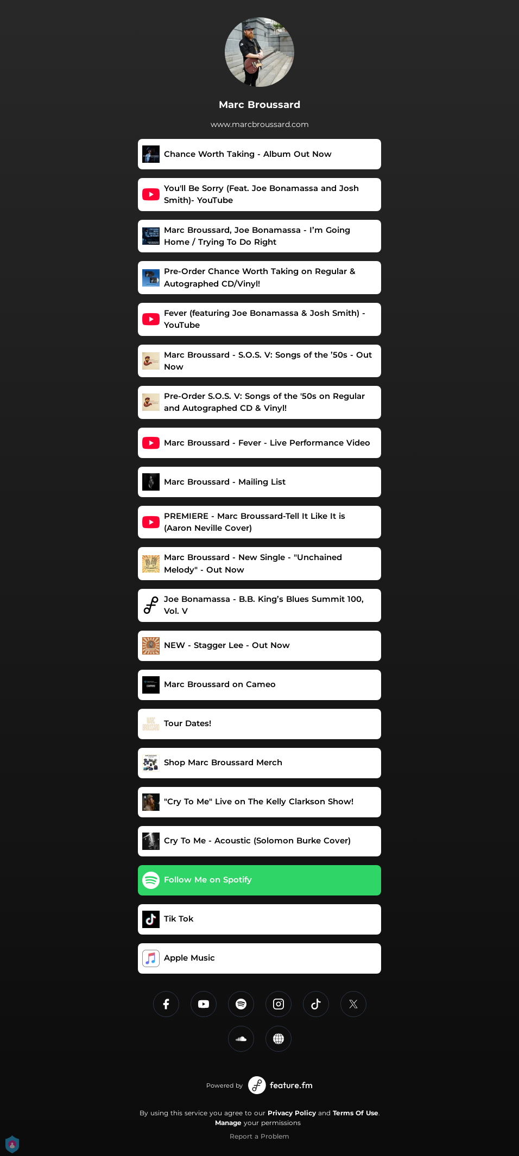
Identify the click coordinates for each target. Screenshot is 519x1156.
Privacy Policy (292, 1113)
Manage (228, 1123)
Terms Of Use (355, 1113)
